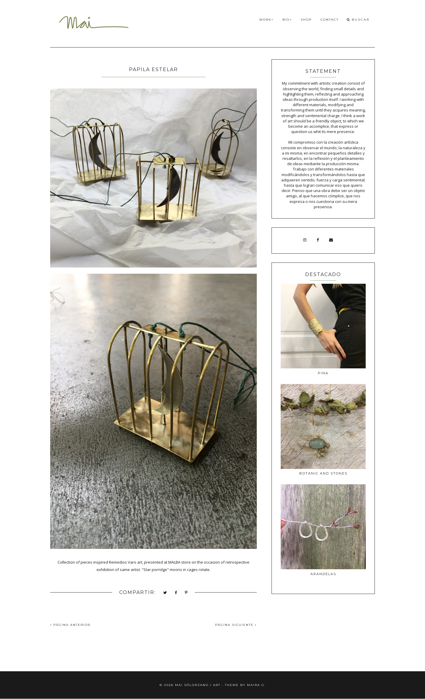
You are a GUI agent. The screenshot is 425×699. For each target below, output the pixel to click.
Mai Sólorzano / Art (197, 685)
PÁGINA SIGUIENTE (236, 625)
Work (266, 20)
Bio (287, 20)
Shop (306, 20)
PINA (323, 373)
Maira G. (256, 685)
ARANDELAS (323, 574)
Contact (330, 20)
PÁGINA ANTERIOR (70, 625)
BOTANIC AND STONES (323, 473)
